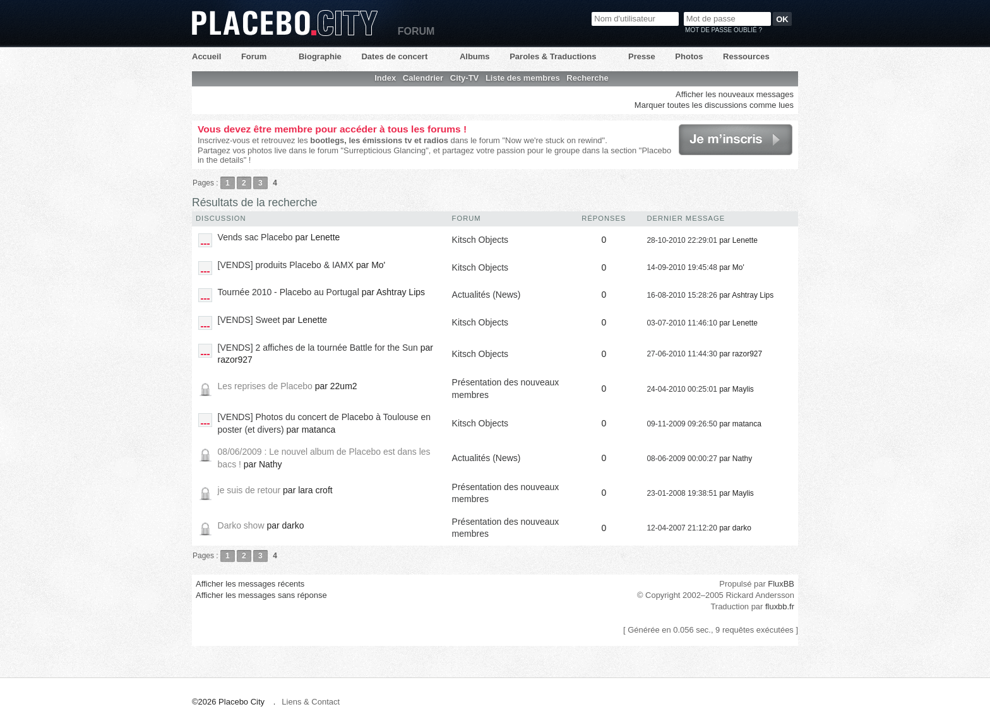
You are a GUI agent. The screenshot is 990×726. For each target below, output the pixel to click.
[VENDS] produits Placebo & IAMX (286, 265)
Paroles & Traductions (553, 56)
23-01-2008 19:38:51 (682, 493)
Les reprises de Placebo (265, 386)
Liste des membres (523, 78)
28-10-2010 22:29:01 (682, 240)
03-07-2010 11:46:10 (682, 323)
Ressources (746, 56)
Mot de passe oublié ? (723, 29)
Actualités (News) (486, 295)
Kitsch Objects (480, 240)
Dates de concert (394, 56)
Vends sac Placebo (255, 237)
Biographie (320, 56)
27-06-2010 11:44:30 (682, 353)
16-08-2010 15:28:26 (682, 295)
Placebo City (285, 23)
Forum (253, 56)
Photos (689, 56)
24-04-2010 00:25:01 (682, 389)
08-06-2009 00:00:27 (682, 458)
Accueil (206, 56)
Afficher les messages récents (250, 583)
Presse (641, 56)
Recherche (587, 78)
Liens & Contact (311, 701)
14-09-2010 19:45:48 (682, 267)
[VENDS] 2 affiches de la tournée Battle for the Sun (318, 348)
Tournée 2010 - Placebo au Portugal (288, 292)
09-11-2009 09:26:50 (682, 423)
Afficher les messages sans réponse (261, 595)
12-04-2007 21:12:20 (682, 528)
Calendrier (423, 78)
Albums (475, 56)
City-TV (464, 78)
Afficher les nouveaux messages (735, 94)
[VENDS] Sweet (249, 320)
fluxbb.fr (779, 606)
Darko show (241, 525)
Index (385, 78)
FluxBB (781, 583)
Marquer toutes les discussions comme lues (714, 105)
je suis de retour (249, 490)
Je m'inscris (735, 139)
